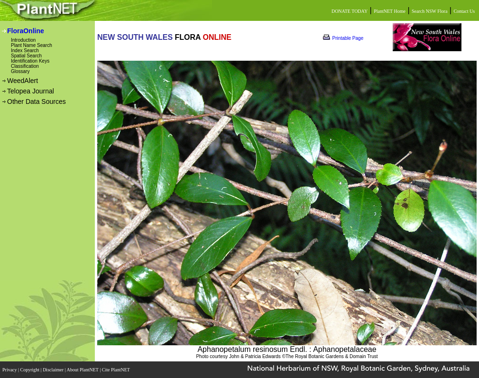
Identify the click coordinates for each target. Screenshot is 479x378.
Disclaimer (53, 369)
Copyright (30, 369)
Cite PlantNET (116, 369)
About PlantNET (83, 369)
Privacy (10, 369)
